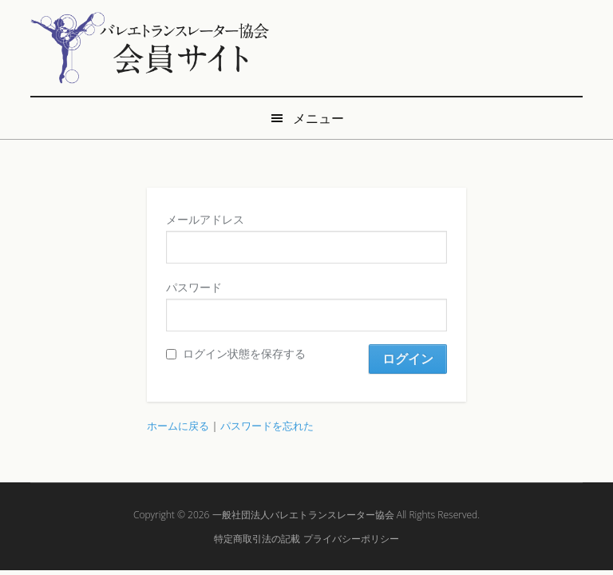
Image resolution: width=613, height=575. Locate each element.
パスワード (194, 287)
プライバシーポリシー (351, 538)
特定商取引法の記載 (257, 538)
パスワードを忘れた (267, 425)
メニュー (318, 118)
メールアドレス (205, 219)
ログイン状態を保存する (236, 353)
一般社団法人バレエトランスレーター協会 (303, 514)
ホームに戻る (178, 425)
